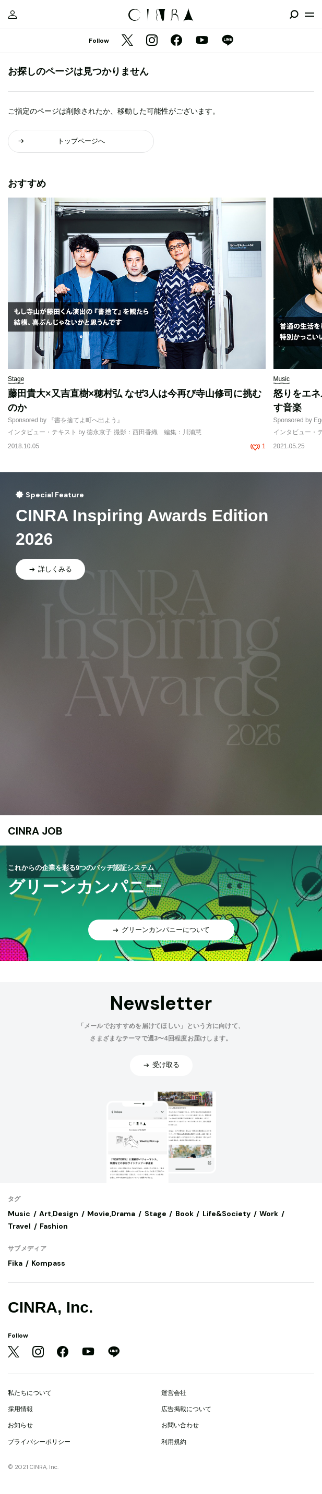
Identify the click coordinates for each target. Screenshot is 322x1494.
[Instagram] (152, 41)
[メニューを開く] (309, 14)
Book (184, 1213)
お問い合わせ (180, 1425)
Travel (19, 1226)
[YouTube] (202, 41)
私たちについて (30, 1393)
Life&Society (226, 1213)
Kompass (48, 1263)
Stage (155, 1213)
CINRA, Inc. (50, 1307)
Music (19, 1213)
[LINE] (227, 41)
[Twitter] (127, 41)
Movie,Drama (111, 1213)
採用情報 (20, 1409)
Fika (15, 1263)
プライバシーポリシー (39, 1442)
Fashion (54, 1226)
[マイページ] (12, 14)
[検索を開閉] (294, 14)
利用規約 (173, 1442)
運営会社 (173, 1393)
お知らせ (20, 1425)
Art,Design (58, 1213)
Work (268, 1213)
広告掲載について (186, 1409)
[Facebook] (176, 41)
